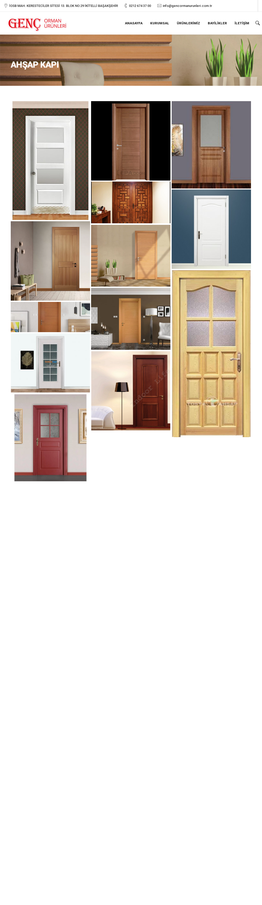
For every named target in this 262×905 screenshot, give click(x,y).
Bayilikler (217, 23)
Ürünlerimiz (188, 23)
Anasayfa (134, 23)
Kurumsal (159, 23)
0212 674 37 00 (140, 6)
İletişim (242, 23)
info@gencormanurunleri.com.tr (187, 6)
